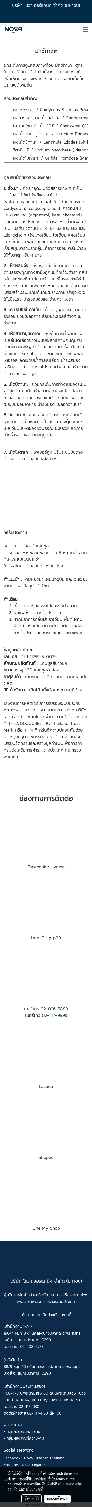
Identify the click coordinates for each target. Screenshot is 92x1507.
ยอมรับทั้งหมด (57, 1498)
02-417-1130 (29, 1406)
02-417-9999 (54, 1015)
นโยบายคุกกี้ (34, 1489)
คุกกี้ (67, 1315)
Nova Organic (34, 1465)
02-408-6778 (32, 1346)
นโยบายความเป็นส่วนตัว (40, 1315)
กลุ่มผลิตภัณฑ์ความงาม (25, 1438)
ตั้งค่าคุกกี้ (32, 1498)
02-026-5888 (54, 1008)
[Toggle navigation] (85, 29)
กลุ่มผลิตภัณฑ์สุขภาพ (23, 1431)
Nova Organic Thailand (44, 1458)
